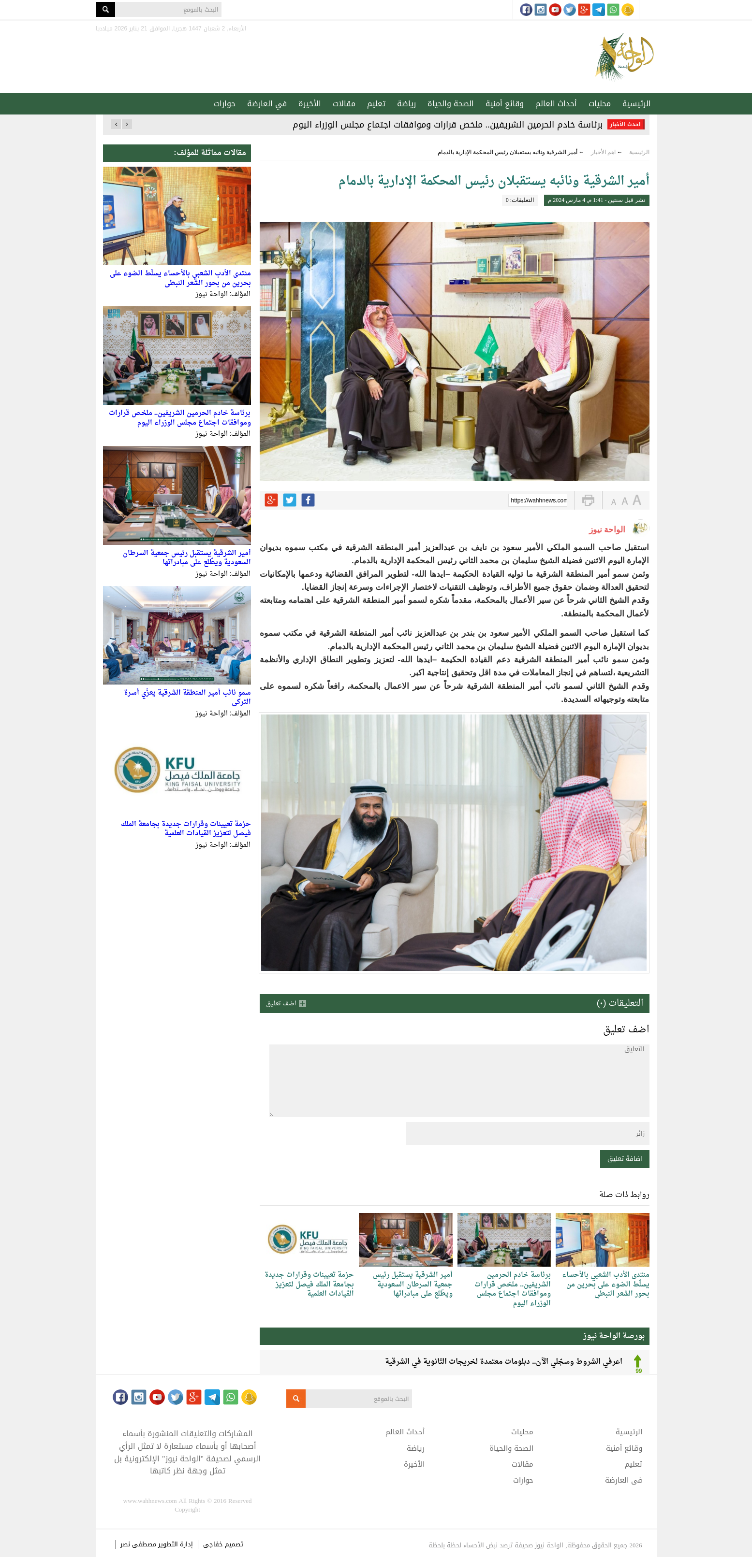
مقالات (344, 103)
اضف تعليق (281, 1004)
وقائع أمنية (505, 103)
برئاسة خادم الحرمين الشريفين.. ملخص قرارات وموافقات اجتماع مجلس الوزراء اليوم (448, 124)
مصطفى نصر (139, 1544)
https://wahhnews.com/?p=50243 (539, 501)
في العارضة (267, 103)
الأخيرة (309, 103)
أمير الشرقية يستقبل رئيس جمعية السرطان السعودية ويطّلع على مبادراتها (187, 558)
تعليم (376, 103)
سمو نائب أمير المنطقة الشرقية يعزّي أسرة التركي (187, 697)
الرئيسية (636, 103)
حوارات (225, 103)
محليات (600, 103)
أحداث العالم (556, 103)
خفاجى (213, 1544)
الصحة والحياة (451, 103)
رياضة (406, 103)
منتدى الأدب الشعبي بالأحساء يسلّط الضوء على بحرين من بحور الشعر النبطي (180, 278)
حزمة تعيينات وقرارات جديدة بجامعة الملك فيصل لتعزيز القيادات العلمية (186, 829)
